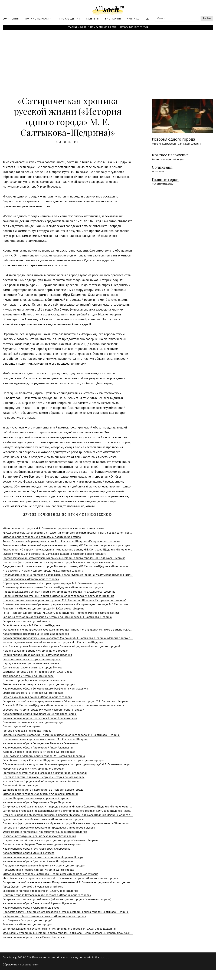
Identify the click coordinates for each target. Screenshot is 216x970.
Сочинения (86, 27)
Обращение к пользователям (20, 964)
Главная (72, 27)
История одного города (134, 27)
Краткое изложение (170, 155)
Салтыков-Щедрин (106, 27)
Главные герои (165, 179)
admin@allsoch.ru (98, 957)
